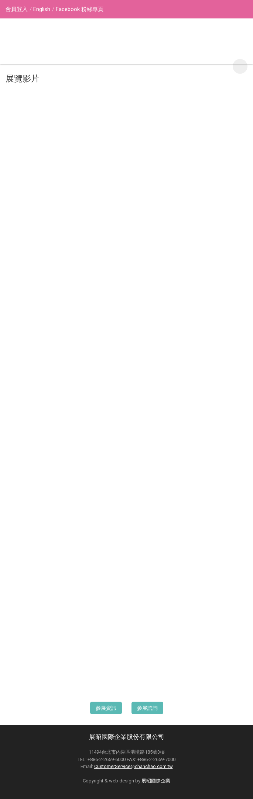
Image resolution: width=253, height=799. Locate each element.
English (41, 9)
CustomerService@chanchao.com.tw (133, 766)
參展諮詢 (147, 708)
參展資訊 (106, 708)
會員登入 (17, 9)
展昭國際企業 (155, 781)
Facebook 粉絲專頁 (79, 9)
